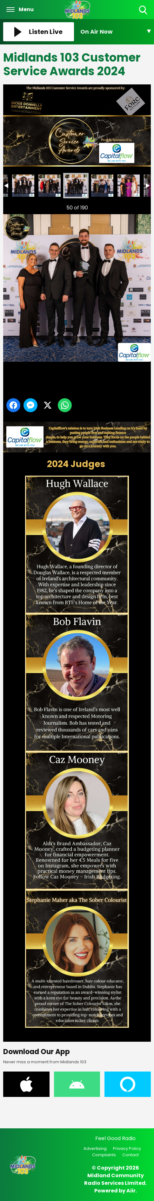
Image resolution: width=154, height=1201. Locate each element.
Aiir (131, 1190)
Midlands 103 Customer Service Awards (23, 186)
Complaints (104, 1155)
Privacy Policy (127, 1148)
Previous (16, 206)
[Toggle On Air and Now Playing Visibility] (115, 31)
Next (135, 206)
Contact (130, 1155)
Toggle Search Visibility (144, 10)
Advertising (95, 1148)
